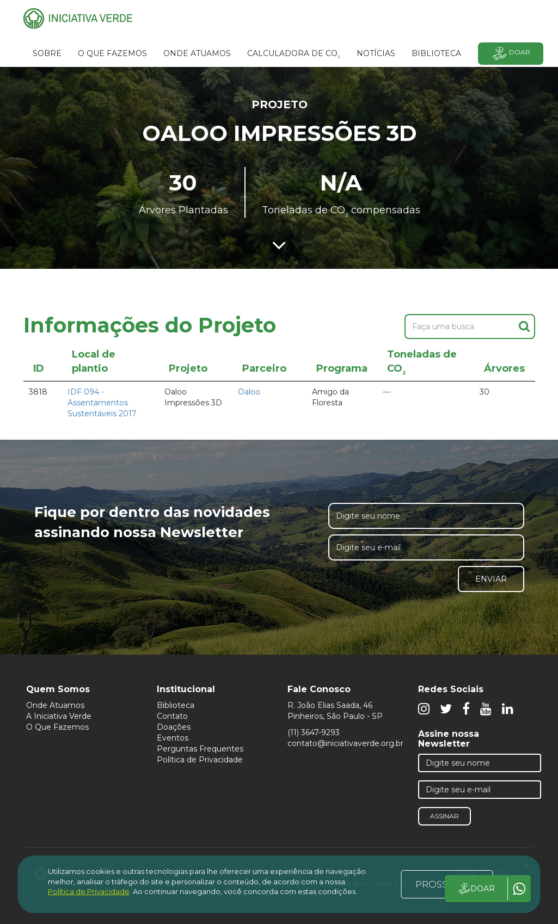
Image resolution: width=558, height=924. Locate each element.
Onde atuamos (197, 53)
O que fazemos (112, 53)
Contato (172, 716)
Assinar (444, 816)
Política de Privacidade (200, 760)
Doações (174, 727)
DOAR (476, 888)
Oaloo (249, 392)
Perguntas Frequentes (200, 749)
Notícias (376, 53)
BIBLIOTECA (436, 53)
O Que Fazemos (57, 727)
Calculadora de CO (293, 54)
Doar (510, 53)
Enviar (491, 579)
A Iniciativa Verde (58, 716)
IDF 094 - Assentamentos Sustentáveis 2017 (102, 402)
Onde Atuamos (55, 705)
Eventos (172, 738)
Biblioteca (175, 705)
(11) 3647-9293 (313, 732)
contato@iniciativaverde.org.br (345, 743)
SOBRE (47, 53)
